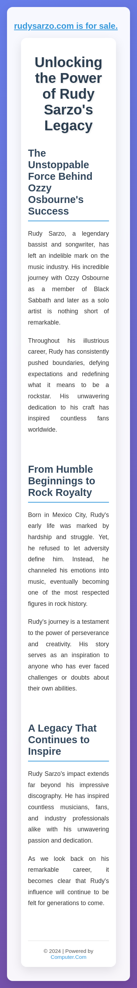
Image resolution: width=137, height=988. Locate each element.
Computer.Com (68, 957)
